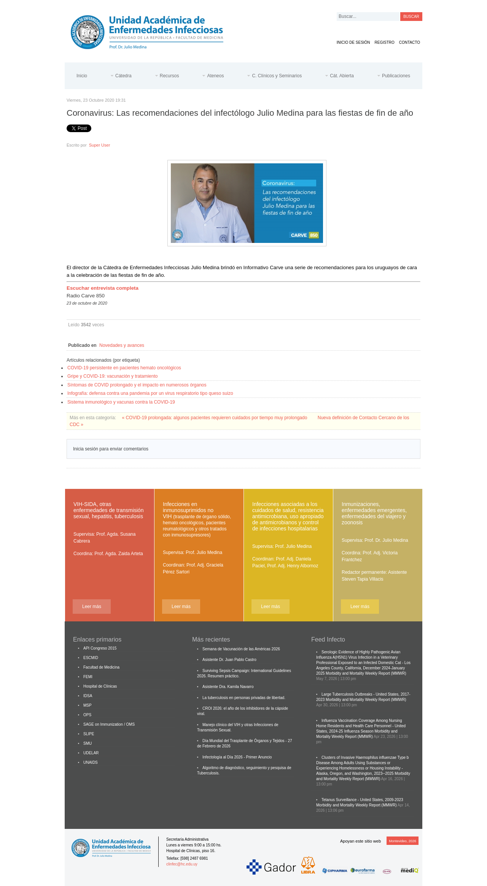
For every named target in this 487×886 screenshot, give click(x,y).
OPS (87, 715)
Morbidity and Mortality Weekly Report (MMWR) (366, 673)
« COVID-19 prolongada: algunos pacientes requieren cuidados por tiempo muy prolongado (215, 417)
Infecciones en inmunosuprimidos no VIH (197, 519)
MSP (87, 705)
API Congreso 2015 (99, 648)
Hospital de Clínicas (100, 686)
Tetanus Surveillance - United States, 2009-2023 (362, 800)
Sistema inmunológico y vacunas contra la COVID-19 (121, 402)
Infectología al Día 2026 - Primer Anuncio (237, 757)
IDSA (87, 696)
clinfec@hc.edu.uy (181, 864)
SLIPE (88, 734)
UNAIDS (90, 762)
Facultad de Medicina (101, 667)
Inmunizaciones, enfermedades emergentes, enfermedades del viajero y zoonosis (374, 513)
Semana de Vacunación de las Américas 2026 (241, 649)
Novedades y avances (121, 345)
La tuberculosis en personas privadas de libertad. (243, 698)
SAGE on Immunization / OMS (109, 724)
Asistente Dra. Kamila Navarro (228, 687)
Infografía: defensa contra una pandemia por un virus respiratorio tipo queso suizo (150, 393)
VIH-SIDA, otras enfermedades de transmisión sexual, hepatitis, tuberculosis (108, 510)
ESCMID (90, 658)
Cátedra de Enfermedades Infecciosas (153, 30)
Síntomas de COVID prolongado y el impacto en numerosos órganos (137, 385)
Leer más (91, 606)
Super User (99, 145)
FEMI (87, 677)
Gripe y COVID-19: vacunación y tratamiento (112, 376)
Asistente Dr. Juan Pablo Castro (229, 660)
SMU (87, 743)
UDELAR (91, 753)
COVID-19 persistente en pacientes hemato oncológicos (124, 367)
